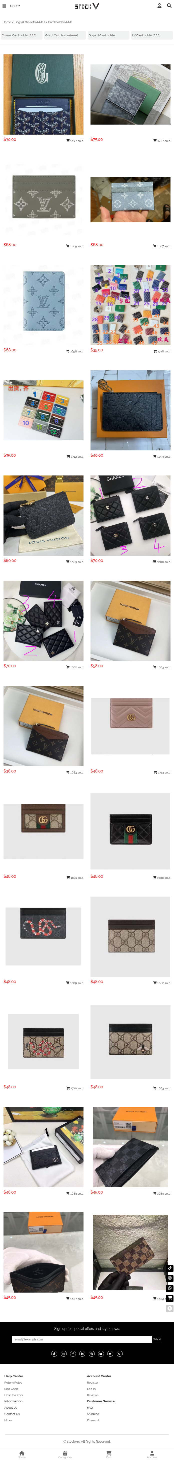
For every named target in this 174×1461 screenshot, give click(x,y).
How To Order (13, 1395)
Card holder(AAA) (60, 22)
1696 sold (75, 351)
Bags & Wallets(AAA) (28, 22)
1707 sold (161, 141)
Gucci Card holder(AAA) (61, 35)
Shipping (93, 1414)
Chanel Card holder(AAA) (19, 35)
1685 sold (75, 246)
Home (6, 22)
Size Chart (11, 1389)
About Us (10, 1407)
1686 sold (162, 878)
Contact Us (12, 1414)
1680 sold (161, 562)
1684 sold (75, 772)
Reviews (92, 1395)
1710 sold (75, 1088)
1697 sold (75, 141)
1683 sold (161, 667)
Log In (91, 1389)
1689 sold (75, 983)
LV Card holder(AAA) (146, 35)
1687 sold (161, 246)
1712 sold (75, 456)
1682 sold (75, 667)
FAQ (90, 1407)
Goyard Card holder (102, 35)
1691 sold (75, 878)
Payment (93, 1420)
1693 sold (161, 456)
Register (92, 1382)
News (8, 1420)
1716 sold (162, 351)
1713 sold (162, 772)
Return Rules (13, 1382)
